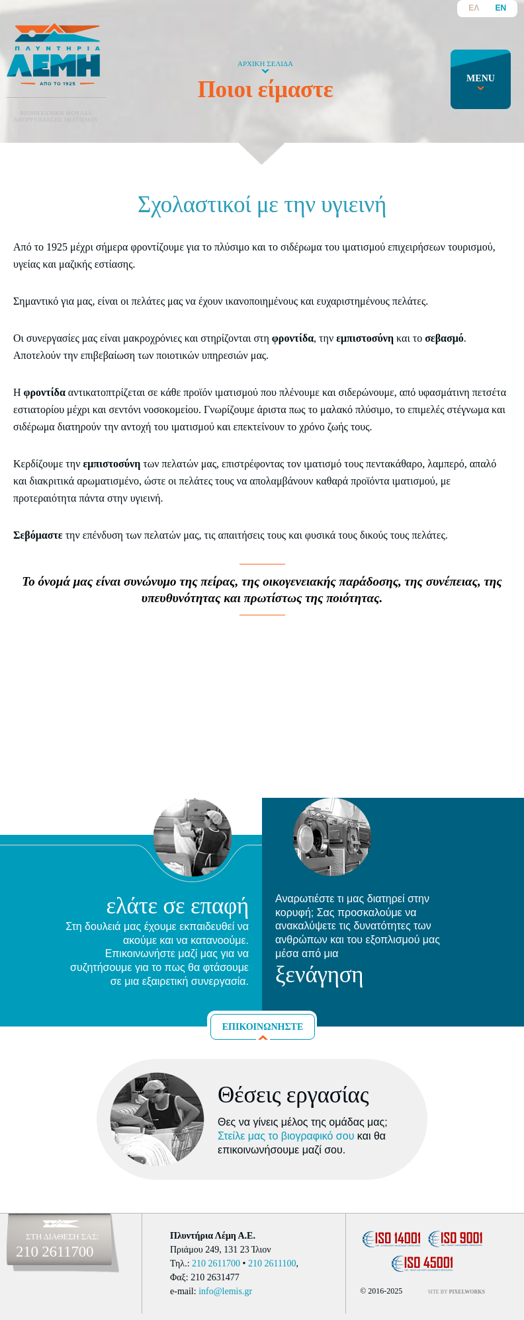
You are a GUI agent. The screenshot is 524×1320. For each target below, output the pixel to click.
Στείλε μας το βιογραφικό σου (286, 1136)
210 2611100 (272, 1263)
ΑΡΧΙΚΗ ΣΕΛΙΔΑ (265, 63)
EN (500, 8)
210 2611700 (54, 1251)
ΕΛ (473, 8)
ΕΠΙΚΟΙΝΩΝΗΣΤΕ (262, 1027)
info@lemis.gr (225, 1291)
